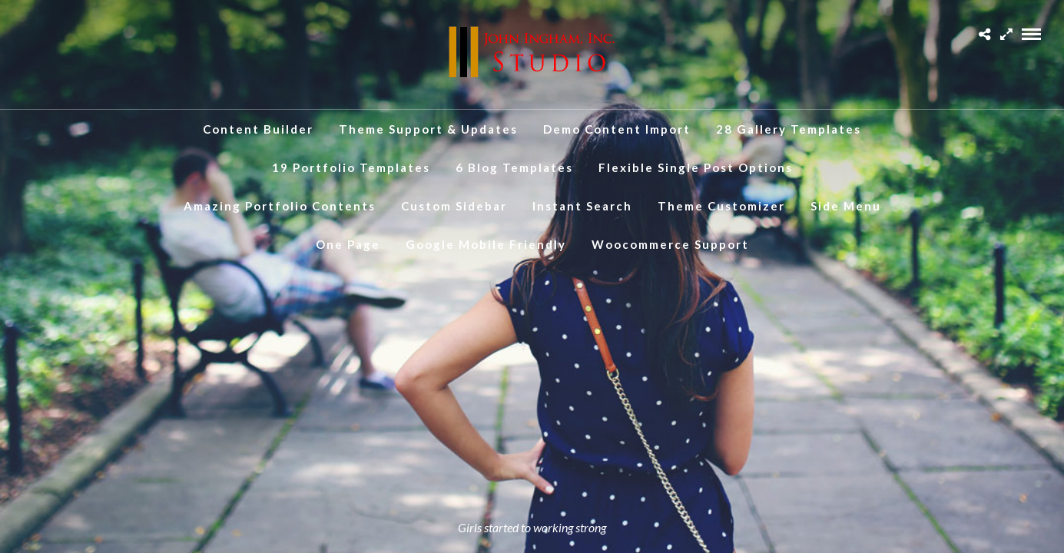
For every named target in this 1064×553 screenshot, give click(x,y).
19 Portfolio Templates (351, 167)
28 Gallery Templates (788, 129)
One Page (348, 244)
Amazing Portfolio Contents (280, 206)
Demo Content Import (617, 129)
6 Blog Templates (514, 167)
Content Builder (258, 129)
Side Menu (845, 206)
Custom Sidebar (454, 206)
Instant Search (582, 206)
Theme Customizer (721, 206)
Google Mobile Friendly (486, 244)
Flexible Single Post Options (695, 167)
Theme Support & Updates (428, 129)
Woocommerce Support (670, 244)
